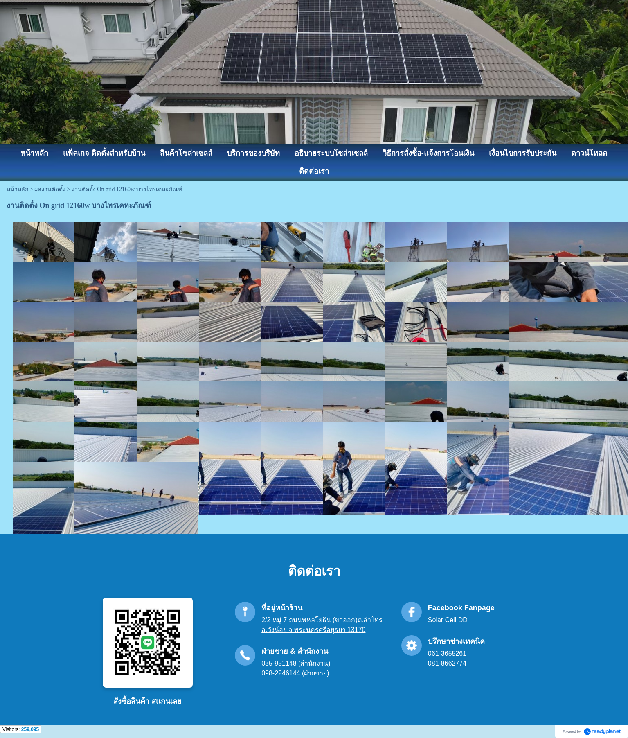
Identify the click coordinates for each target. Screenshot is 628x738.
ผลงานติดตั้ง (49, 189)
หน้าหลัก (17, 189)
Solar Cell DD (448, 619)
